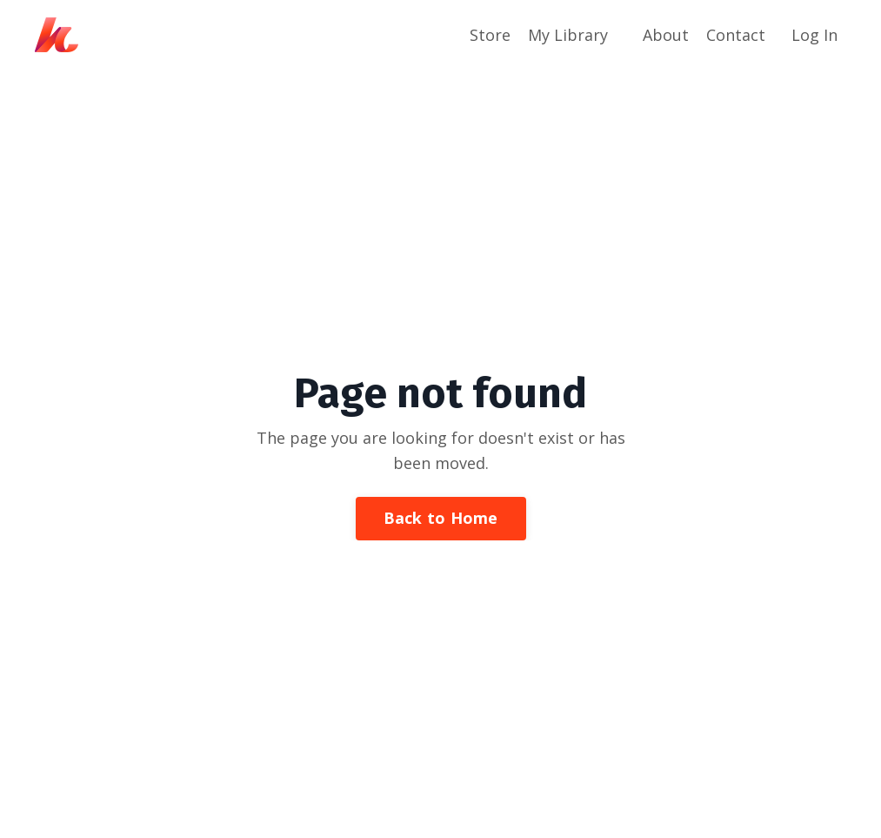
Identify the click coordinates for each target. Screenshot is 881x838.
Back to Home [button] (441, 517)
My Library (568, 34)
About (666, 34)
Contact (735, 34)
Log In (814, 34)
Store (490, 34)
